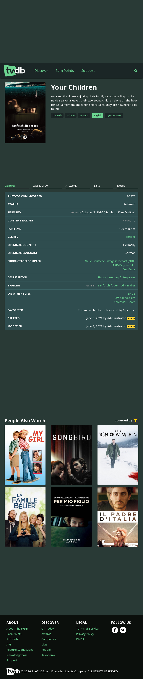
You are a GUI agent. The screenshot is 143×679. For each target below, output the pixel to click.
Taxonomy (48, 655)
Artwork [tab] (71, 185)
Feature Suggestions (19, 649)
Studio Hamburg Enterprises (116, 277)
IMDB (131, 293)
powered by (126, 420)
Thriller (130, 236)
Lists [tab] (97, 185)
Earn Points (65, 70)
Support (88, 70)
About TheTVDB (17, 628)
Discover (41, 70)
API (8, 644)
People (46, 649)
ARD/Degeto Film (124, 265)
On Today (47, 628)
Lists (44, 644)
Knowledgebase (17, 655)
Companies (48, 639)
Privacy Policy (85, 634)
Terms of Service (87, 628)
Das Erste (129, 269)
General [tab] (10, 185)
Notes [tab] (121, 185)
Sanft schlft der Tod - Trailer (116, 285)
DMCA (80, 639)
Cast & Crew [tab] (40, 185)
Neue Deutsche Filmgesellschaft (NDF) (110, 261)
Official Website (125, 298)
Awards (46, 634)
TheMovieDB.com (123, 302)
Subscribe (13, 639)
